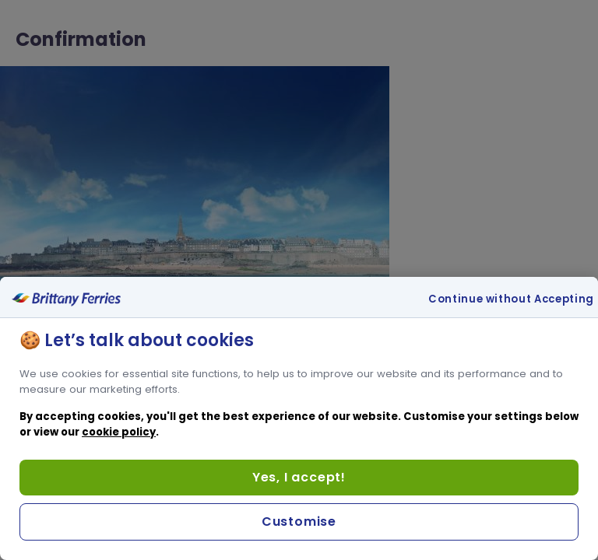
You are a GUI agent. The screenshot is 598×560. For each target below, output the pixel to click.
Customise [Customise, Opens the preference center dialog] (299, 521)
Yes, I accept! (299, 477)
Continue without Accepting (511, 299)
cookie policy (119, 432)
